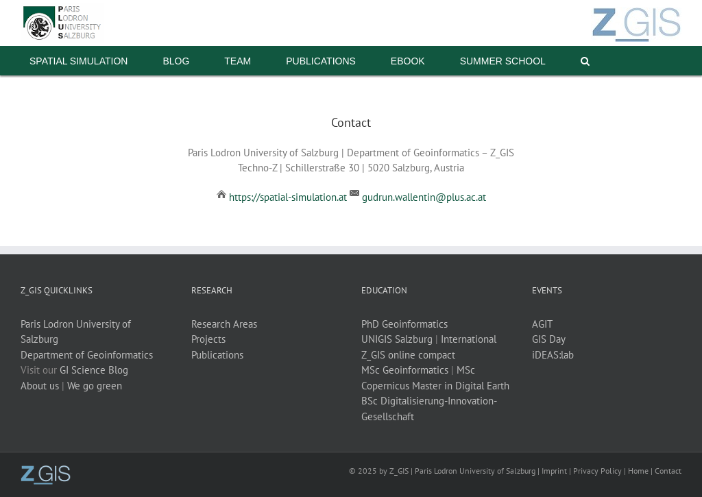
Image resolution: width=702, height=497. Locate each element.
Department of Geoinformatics (87, 354)
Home (638, 470)
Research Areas (224, 323)
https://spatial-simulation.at (288, 197)
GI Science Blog (94, 369)
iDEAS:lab (553, 354)
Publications (217, 354)
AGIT (542, 323)
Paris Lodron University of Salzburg (475, 470)
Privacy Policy (597, 470)
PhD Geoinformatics (404, 323)
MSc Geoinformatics (404, 369)
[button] (585, 60)
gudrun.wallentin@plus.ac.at (424, 197)
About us (40, 385)
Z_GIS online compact (408, 354)
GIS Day (549, 339)
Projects (208, 339)
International (468, 339)
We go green (94, 385)
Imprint (554, 470)
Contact (668, 470)
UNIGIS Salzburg (397, 339)
